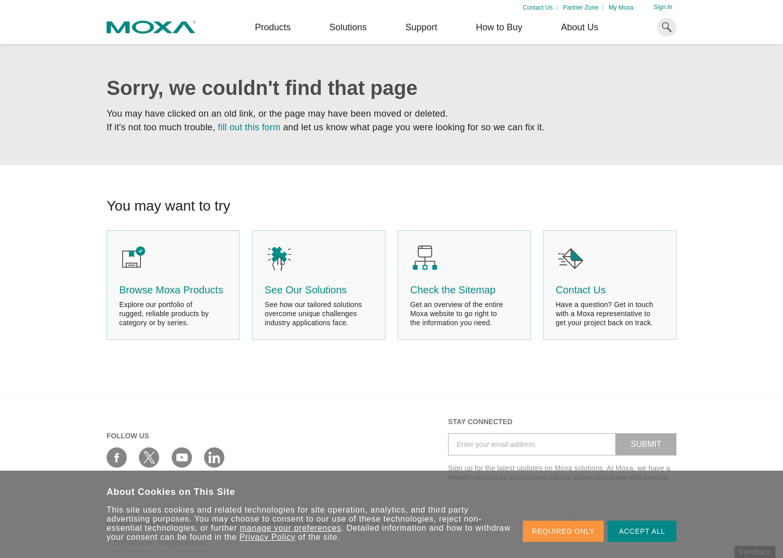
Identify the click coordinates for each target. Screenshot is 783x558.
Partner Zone (581, 8)
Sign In (663, 7)
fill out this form (249, 127)
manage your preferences (290, 528)
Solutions (348, 27)
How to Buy (499, 27)
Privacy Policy (267, 537)
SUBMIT (646, 444)
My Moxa (621, 8)
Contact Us (538, 8)
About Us (579, 27)
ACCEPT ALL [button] (642, 531)
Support (421, 27)
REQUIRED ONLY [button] (563, 531)
